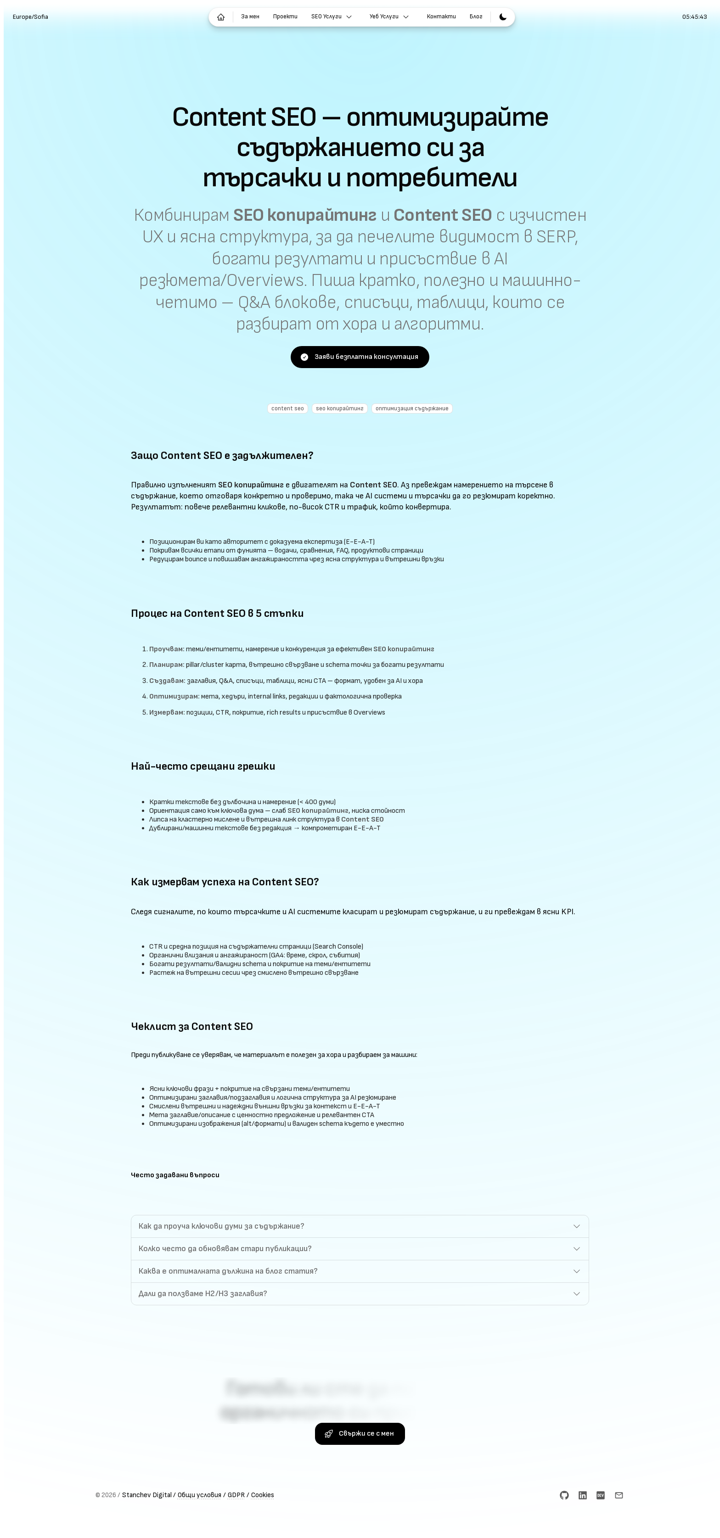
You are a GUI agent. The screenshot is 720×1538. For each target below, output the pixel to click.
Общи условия (199, 1525)
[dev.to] (600, 1526)
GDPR (236, 1525)
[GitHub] (563, 1526)
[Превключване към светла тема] (503, 17)
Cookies (262, 1525)
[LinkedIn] (582, 1526)
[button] (360, 1250)
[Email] (618, 1526)
